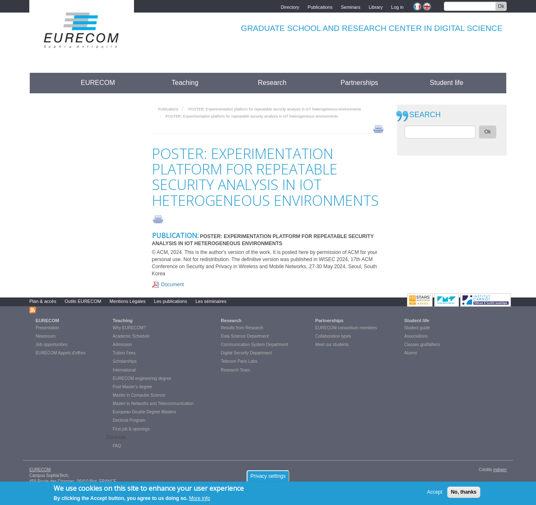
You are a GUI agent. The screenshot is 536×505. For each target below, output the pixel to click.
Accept (435, 493)
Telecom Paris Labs (239, 361)
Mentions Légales (128, 301)
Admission (122, 344)
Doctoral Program (129, 420)
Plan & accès (42, 301)
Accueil (45, 82)
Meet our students (332, 344)
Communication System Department (254, 344)
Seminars (350, 6)
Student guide (417, 328)
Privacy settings (268, 477)
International (124, 370)
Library (375, 6)
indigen (500, 469)
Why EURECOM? (129, 328)
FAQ (117, 445)
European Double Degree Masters (144, 412)
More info (199, 499)
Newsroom (46, 336)
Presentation (47, 328)
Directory (290, 6)
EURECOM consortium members (346, 328)
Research (272, 82)
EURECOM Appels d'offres (60, 353)
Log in (397, 6)
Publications (320, 6)
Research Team (235, 370)
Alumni (410, 353)
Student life (446, 82)
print (378, 128)
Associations (416, 336)
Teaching (185, 82)
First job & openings (131, 429)
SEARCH (425, 115)
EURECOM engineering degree (142, 378)
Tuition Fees (124, 353)
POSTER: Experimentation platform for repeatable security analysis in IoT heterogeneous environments (274, 109)
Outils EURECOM (82, 301)
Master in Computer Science (139, 395)
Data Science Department (245, 336)
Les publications (170, 301)
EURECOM (98, 82)
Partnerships (359, 82)
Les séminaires (211, 301)
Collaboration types (333, 336)
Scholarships (125, 361)
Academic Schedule (131, 336)
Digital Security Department (246, 353)
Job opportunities (51, 344)
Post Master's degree (132, 387)
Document (172, 284)
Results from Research (242, 328)
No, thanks (464, 493)
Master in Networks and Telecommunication (153, 403)
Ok (501, 6)
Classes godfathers (422, 344)
